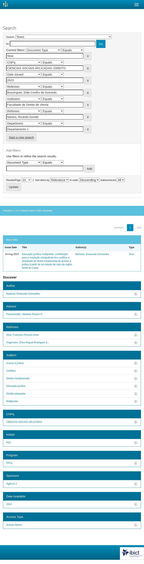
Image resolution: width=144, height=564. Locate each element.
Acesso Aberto (14, 524)
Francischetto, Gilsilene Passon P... (25, 314)
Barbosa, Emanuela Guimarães (92, 254)
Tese (131, 254)
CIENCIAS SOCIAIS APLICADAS (24, 422)
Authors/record (108, 180)
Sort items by (42, 180)
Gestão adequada (15, 393)
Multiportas (12, 401)
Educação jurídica (15, 386)
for (7, 44)
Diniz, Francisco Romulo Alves (22, 334)
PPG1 (9, 463)
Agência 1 (11, 483)
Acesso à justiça (15, 363)
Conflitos (11, 370)
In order (74, 180)
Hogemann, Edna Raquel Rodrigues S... (27, 342)
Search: (10, 37)
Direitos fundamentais (18, 378)
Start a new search (21, 137)
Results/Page (13, 180)
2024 (9, 504)
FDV (8, 442)
